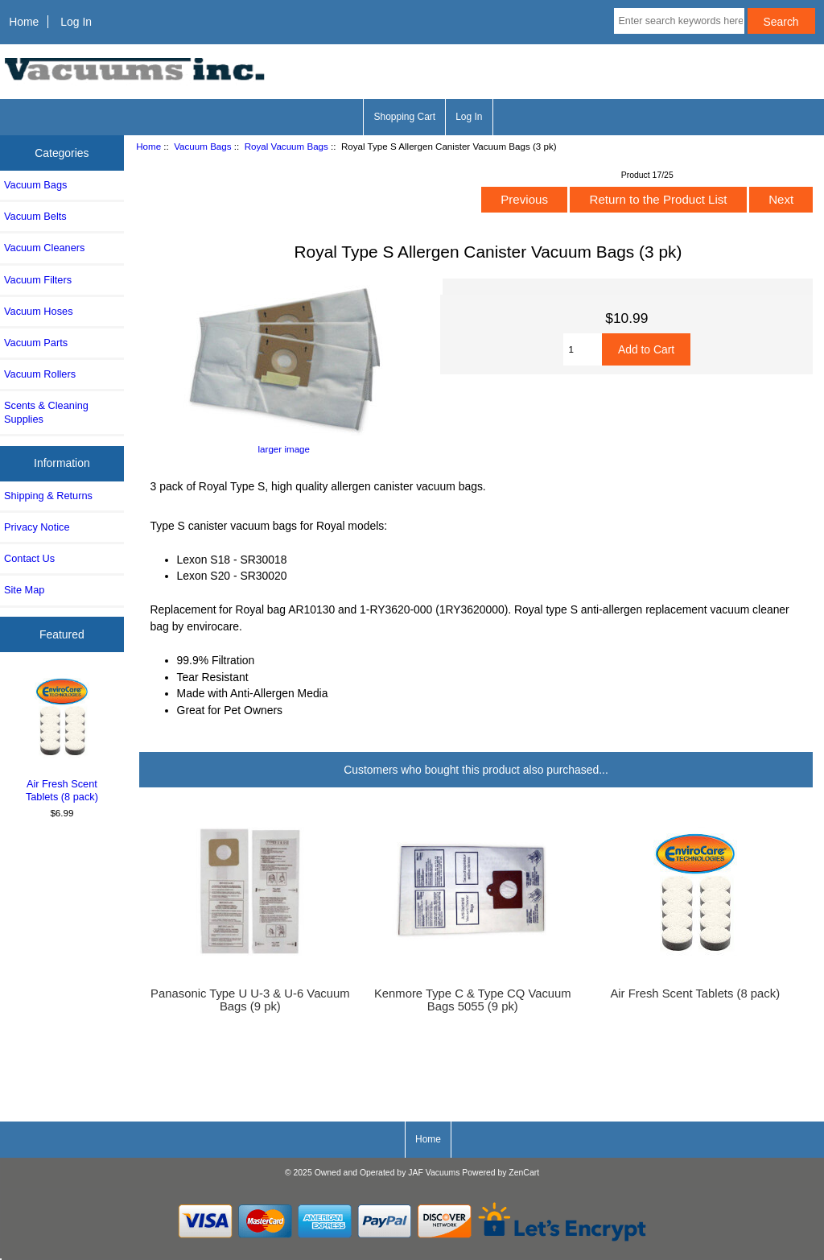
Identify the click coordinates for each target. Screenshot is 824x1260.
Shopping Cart (404, 116)
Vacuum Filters (38, 280)
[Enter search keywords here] (679, 21)
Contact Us (29, 558)
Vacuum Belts (35, 216)
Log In (76, 21)
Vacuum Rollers (40, 374)
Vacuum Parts (36, 343)
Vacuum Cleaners (44, 248)
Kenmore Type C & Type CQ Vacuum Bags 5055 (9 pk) (472, 1000)
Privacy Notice (36, 527)
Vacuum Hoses (38, 311)
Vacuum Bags (202, 146)
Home (24, 21)
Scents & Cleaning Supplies (46, 411)
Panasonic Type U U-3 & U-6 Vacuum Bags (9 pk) (250, 1000)
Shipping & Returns (48, 496)
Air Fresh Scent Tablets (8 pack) (62, 738)
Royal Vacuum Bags (286, 146)
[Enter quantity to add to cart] (582, 349)
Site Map (24, 590)
